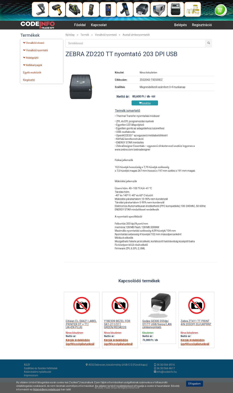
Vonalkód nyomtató (106, 34)
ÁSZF (27, 364)
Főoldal (80, 25)
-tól (153, 96)
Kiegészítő (29, 80)
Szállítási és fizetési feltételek (40, 368)
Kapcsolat (99, 25)
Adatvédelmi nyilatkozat (37, 371)
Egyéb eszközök (32, 72)
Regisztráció (202, 25)
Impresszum (31, 375)
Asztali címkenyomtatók (136, 34)
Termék (84, 34)
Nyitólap (70, 34)
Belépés (180, 25)
